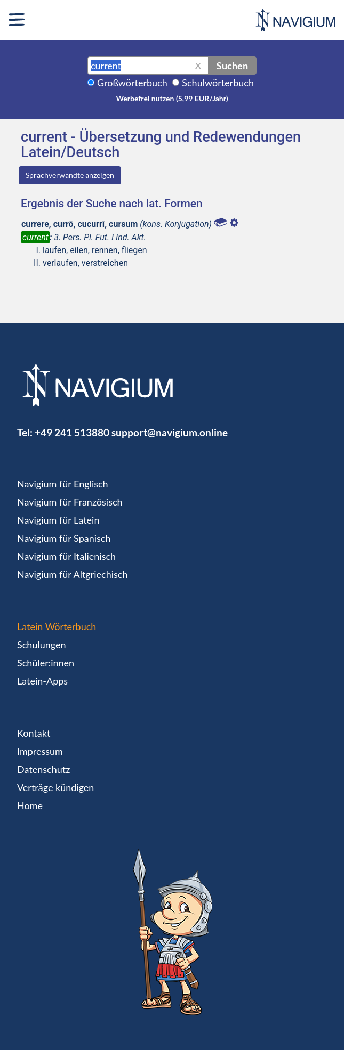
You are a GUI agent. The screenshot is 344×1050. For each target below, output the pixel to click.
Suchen (232, 65)
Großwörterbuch (132, 82)
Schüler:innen (45, 663)
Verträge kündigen (55, 787)
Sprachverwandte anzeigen (70, 175)
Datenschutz (43, 769)
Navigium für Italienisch (66, 556)
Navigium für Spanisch (64, 538)
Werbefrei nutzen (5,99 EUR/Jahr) (172, 98)
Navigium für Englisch (62, 484)
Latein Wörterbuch (56, 626)
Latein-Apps (42, 681)
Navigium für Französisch (70, 502)
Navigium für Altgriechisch (72, 574)
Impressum (40, 751)
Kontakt (33, 733)
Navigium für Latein (58, 520)
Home (30, 805)
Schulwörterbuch (218, 82)
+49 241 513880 (72, 432)
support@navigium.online (169, 432)
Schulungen (41, 644)
